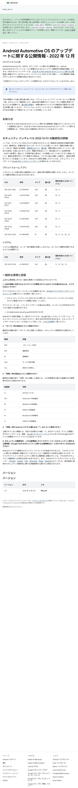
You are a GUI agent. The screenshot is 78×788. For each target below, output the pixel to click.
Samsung (48, 461)
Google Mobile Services (61, 773)
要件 (4, 763)
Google (12, 461)
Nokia (41, 461)
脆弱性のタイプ (33, 148)
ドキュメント (8, 9)
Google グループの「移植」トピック (39, 785)
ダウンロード (7, 766)
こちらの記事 (48, 322)
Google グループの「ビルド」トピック (39, 779)
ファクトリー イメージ (10, 773)
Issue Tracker (57, 780)
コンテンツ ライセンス (39, 501)
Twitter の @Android (35, 759)
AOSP (4, 43)
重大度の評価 (27, 105)
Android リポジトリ (9, 759)
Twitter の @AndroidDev (36, 763)
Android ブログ (33, 766)
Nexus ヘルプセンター (60, 766)
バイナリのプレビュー (10, 770)
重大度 (43, 148)
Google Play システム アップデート (26, 161)
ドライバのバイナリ (9, 777)
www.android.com (59, 770)
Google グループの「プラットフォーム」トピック (39, 774)
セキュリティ (24, 43)
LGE (26, 461)
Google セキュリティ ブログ (37, 770)
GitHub (5, 780)
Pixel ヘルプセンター (60, 763)
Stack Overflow (58, 777)
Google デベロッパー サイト (38, 434)
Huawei (20, 461)
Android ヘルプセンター (61, 759)
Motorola (33, 461)
